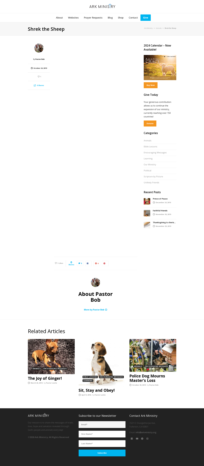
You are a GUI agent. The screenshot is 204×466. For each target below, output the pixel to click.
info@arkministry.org (146, 432)
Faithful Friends (160, 210)
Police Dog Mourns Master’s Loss (147, 378)
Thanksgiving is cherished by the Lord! (164, 222)
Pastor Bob (40, 59)
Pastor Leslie (51, 383)
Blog (110, 17)
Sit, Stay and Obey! (97, 390)
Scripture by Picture (155, 176)
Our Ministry (151, 164)
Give (145, 17)
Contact (133, 17)
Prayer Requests (93, 17)
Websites (73, 17)
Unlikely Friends (153, 182)
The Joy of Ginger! (45, 378)
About (59, 17)
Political (149, 170)
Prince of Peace (160, 198)
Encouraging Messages (157, 152)
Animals (149, 140)
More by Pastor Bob (94, 309)
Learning (150, 158)
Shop (121, 17)
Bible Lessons (152, 146)
